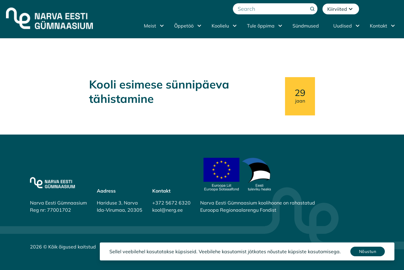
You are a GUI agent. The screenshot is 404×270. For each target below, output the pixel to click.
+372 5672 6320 (171, 203)
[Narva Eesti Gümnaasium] (49, 18)
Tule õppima (261, 26)
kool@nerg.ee (167, 210)
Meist (150, 26)
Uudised (342, 26)
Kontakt (378, 26)
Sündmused (306, 26)
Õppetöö (184, 26)
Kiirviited (340, 9)
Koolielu (220, 26)
